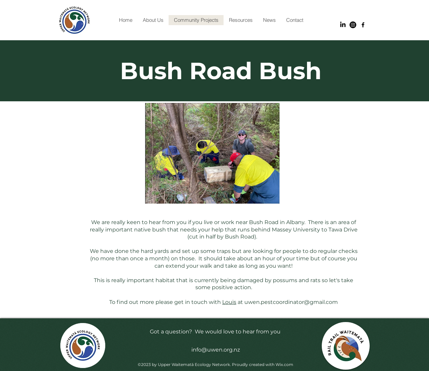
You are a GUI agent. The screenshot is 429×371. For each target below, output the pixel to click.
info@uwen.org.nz (215, 350)
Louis (229, 302)
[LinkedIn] (343, 24)
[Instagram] (353, 24)
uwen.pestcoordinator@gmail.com (291, 302)
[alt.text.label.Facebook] (363, 24)
